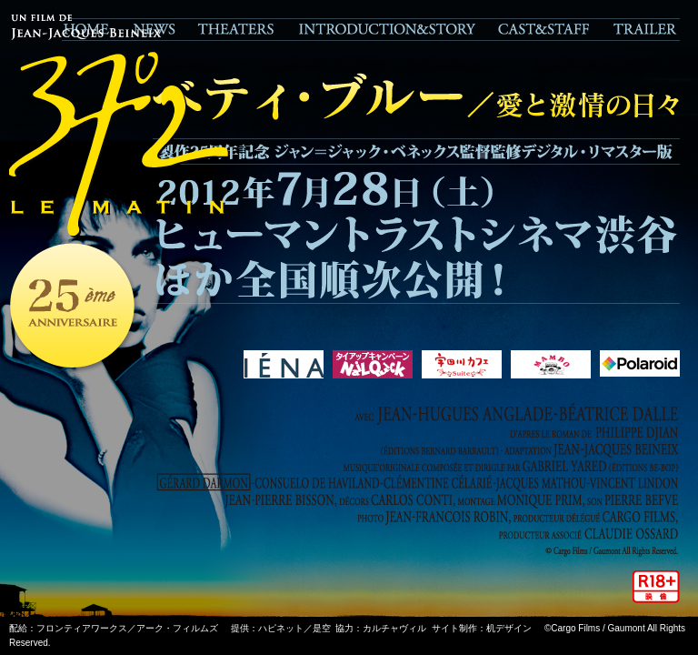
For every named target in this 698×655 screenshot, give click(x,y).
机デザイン (509, 628)
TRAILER (641, 29)
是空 (322, 628)
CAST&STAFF (544, 29)
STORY (386, 29)
